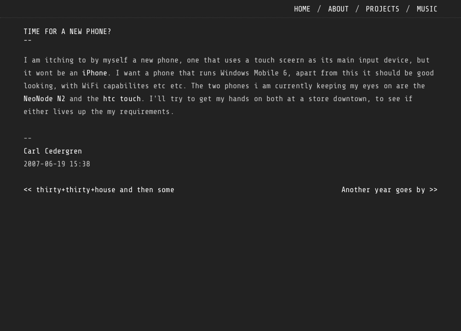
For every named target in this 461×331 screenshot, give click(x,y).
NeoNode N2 (44, 98)
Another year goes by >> (389, 189)
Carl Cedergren (52, 151)
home (302, 9)
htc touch (122, 98)
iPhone (94, 72)
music (427, 9)
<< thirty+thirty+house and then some (98, 189)
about (338, 9)
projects (382, 9)
